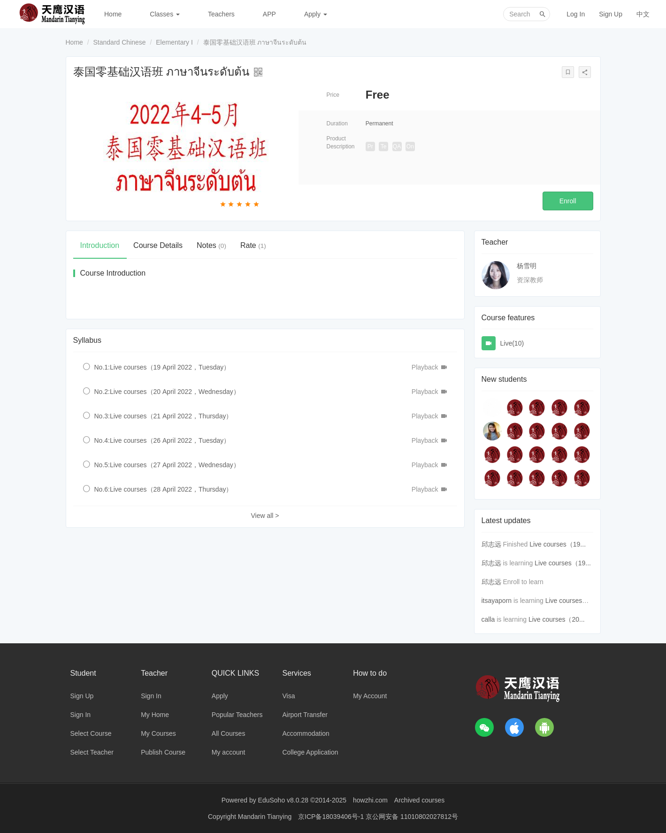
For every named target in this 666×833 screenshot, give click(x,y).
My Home (155, 714)
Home (113, 14)
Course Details (158, 245)
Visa (288, 696)
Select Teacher (92, 752)
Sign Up (610, 14)
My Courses (158, 733)
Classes (165, 14)
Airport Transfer (304, 714)
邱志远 (491, 544)
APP (269, 14)
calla (488, 619)
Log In (575, 14)
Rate (253, 245)
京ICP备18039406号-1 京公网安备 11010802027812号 (378, 816)
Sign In (80, 714)
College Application (310, 752)
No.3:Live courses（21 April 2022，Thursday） (163, 416)
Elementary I (174, 42)
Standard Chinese (119, 42)
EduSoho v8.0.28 (283, 800)
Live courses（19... (557, 544)
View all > (265, 515)
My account (228, 752)
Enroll (567, 201)
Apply (315, 14)
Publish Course (163, 752)
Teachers (221, 14)
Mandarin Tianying (265, 816)
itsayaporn (497, 600)
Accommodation (305, 733)
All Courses (228, 733)
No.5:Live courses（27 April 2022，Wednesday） (167, 465)
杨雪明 (526, 266)
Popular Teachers (237, 714)
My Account (370, 696)
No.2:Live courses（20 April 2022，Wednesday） (167, 391)
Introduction (100, 245)
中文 (643, 14)
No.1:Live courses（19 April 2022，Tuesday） (162, 367)
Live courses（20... (556, 619)
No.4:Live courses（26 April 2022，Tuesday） (162, 440)
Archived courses (419, 800)
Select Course (91, 733)
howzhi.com (370, 800)
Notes (211, 245)
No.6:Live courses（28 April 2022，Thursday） (163, 489)
